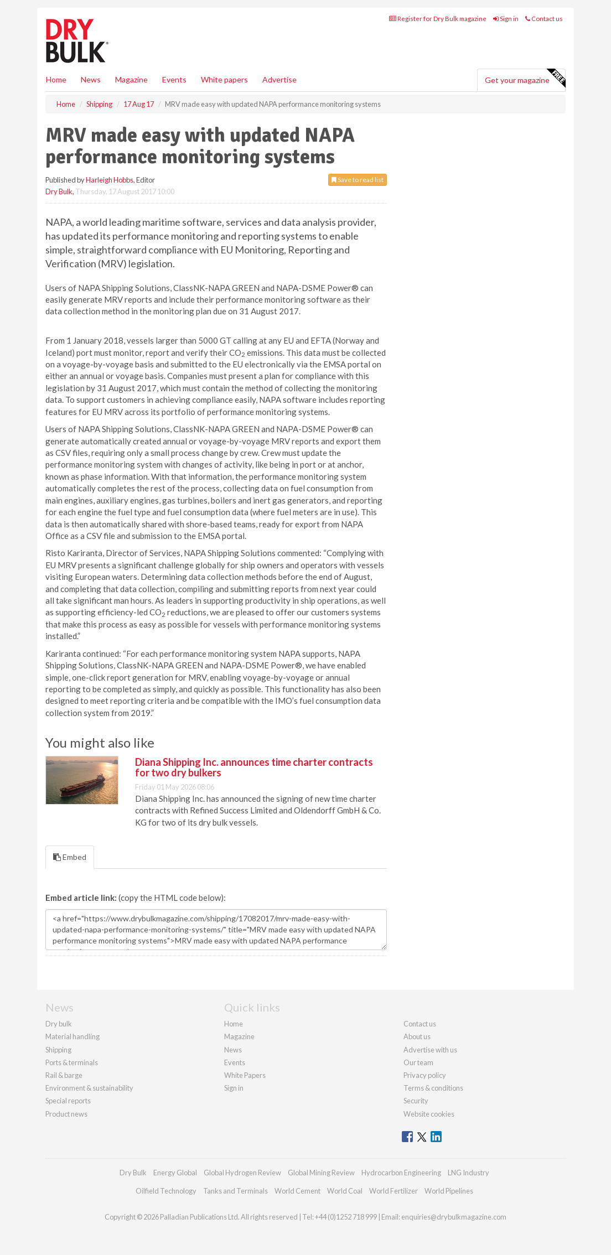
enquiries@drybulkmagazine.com (453, 1216)
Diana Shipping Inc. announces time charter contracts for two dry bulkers (254, 767)
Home (56, 79)
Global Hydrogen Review (242, 1172)
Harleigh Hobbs (109, 179)
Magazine (131, 79)
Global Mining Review (321, 1172)
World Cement (297, 1190)
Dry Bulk (59, 191)
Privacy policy (424, 1075)
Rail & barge (63, 1075)
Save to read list (358, 179)
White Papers (245, 1075)
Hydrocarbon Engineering (401, 1172)
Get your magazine (525, 78)
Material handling (72, 1036)
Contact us (544, 18)
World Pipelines (448, 1190)
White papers (224, 79)
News (233, 1049)
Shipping (58, 1049)
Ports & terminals (71, 1062)
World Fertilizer (393, 1190)
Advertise (279, 79)
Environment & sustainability (89, 1087)
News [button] (91, 79)
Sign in (506, 18)
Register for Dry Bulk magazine (437, 18)
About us (417, 1036)
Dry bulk (58, 1023)
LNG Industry (468, 1172)
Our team (418, 1062)
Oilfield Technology (166, 1190)
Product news (66, 1113)
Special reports (68, 1100)
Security (415, 1100)
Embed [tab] (69, 857)
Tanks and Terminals (235, 1190)
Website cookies (428, 1113)
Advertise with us (430, 1049)
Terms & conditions (433, 1087)
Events (174, 79)
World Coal (345, 1190)
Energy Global (175, 1172)
